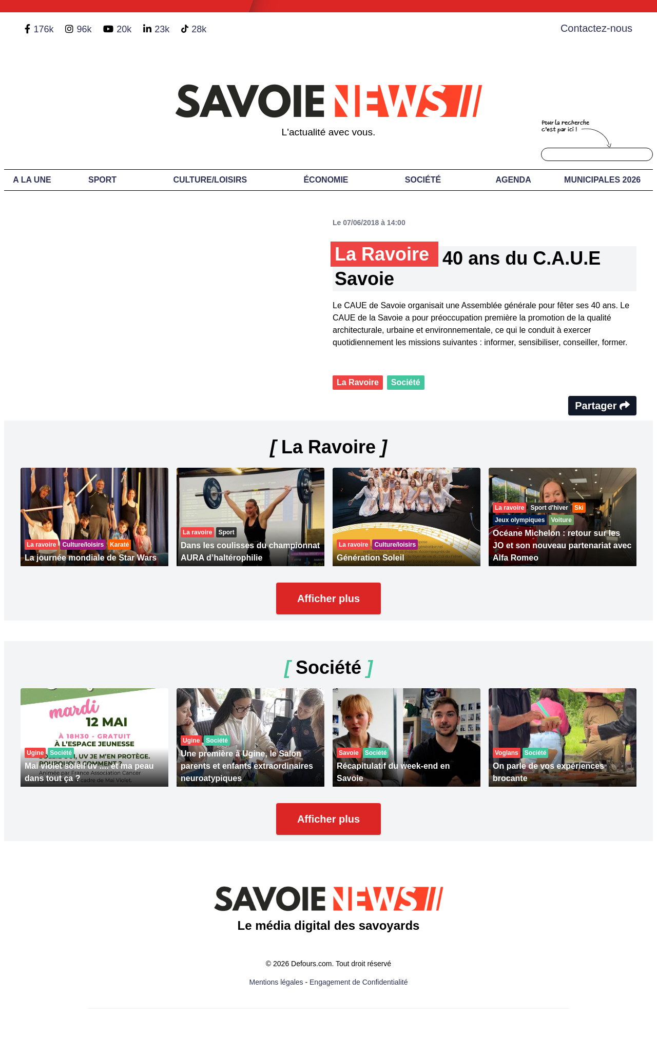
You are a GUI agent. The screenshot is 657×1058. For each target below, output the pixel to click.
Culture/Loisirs (210, 179)
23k (161, 29)
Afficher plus (328, 598)
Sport (102, 179)
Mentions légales (276, 982)
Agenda (513, 179)
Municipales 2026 (602, 179)
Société (423, 179)
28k (198, 29)
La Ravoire (358, 382)
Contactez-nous (596, 28)
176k (43, 29)
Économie (325, 179)
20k (124, 29)
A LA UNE (32, 179)
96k (83, 29)
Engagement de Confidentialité (359, 982)
